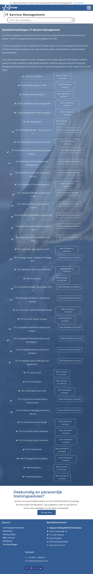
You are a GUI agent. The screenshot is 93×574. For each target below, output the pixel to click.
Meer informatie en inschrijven (62, 77)
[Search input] (40, 20)
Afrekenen (7, 541)
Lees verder (78, 3)
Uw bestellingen (10, 544)
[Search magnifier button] (72, 20)
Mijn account (9, 537)
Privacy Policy (9, 534)
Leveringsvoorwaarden (13, 527)
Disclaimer (8, 531)
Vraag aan (46, 512)
